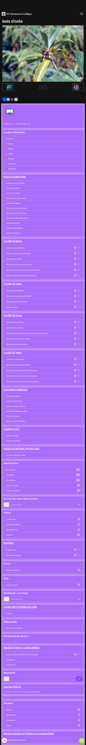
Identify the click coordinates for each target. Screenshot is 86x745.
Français (10, 139)
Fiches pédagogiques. (13, 396)
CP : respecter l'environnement (16, 208)
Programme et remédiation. (15, 290)
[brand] (17, 14)
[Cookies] (4, 740)
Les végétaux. (43, 480)
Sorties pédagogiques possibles (16, 411)
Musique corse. (11, 550)
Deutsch (10, 158)
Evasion (43, 725)
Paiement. (9, 613)
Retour (43, 87)
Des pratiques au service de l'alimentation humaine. (23, 270)
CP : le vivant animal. (13, 188)
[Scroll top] (81, 740)
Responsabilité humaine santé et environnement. (22, 381)
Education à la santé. (13, 416)
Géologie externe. (12, 307)
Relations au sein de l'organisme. (17, 344)
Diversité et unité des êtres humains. (18, 365)
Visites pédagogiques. (13, 233)
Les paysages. (43, 469)
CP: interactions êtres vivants (16, 198)
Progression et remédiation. (15, 248)
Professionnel (43, 720)
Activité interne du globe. (14, 327)
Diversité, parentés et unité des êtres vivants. (21, 275)
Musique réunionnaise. (13, 555)
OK (79, 505)
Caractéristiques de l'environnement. (18, 253)
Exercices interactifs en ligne (15, 455)
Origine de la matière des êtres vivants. (19, 264)
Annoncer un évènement (31, 692)
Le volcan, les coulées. (43, 524)
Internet (43, 709)
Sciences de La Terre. (13, 440)
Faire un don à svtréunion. (14, 628)
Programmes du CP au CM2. (15, 183)
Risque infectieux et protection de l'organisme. (21, 376)
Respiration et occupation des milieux (18, 296)
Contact (7, 641)
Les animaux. (43, 475)
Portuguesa (11, 168)
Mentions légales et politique (16, 740)
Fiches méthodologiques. (14, 401)
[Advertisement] (39, 5)
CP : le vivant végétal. (13, 193)
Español (9, 148)
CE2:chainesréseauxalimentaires (17, 218)
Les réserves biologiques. (14, 228)
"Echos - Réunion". (43, 584)
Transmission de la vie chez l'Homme (18, 339)
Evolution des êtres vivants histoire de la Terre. (22, 370)
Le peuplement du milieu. (14, 259)
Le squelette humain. (13, 223)
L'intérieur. (43, 534)
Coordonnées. (11, 664)
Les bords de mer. (43, 529)
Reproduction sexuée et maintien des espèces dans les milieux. (27, 333)
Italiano (9, 153)
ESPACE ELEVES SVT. (43, 570)
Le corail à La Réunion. (13, 203)
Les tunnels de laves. (43, 490)
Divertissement (43, 715)
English (9, 144)
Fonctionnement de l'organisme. (16, 301)
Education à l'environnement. (15, 421)
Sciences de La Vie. (12, 435)
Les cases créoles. (43, 485)
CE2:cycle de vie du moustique (16, 213)
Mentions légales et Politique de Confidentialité (22, 654)
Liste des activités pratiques (15, 406)
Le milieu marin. (43, 519)
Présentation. (10, 660)
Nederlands (11, 163)
